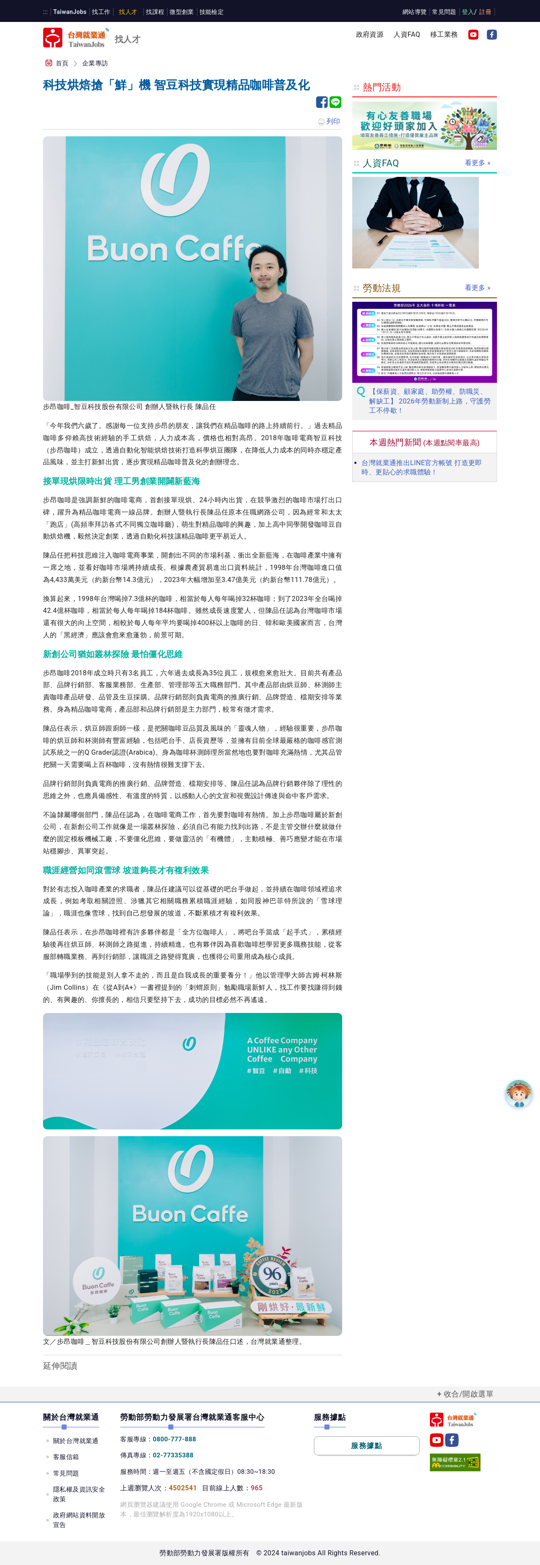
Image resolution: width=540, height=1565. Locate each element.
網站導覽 (414, 11)
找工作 (101, 11)
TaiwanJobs (69, 11)
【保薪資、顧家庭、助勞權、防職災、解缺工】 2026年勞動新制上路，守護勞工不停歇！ (430, 400)
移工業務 (444, 34)
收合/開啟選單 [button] (469, 1393)
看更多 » (478, 163)
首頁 (62, 63)
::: (45, 11)
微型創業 (182, 11)
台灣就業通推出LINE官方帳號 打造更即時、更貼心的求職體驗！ (422, 467)
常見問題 (444, 11)
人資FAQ (407, 34)
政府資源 (370, 34)
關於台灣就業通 (76, 1441)
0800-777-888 (174, 1439)
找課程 (155, 11)
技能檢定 (212, 11)
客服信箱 (66, 1457)
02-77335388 (173, 1455)
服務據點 (366, 1445)
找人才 (128, 11)
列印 (328, 122)
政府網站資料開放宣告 (79, 1520)
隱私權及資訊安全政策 (79, 1494)
